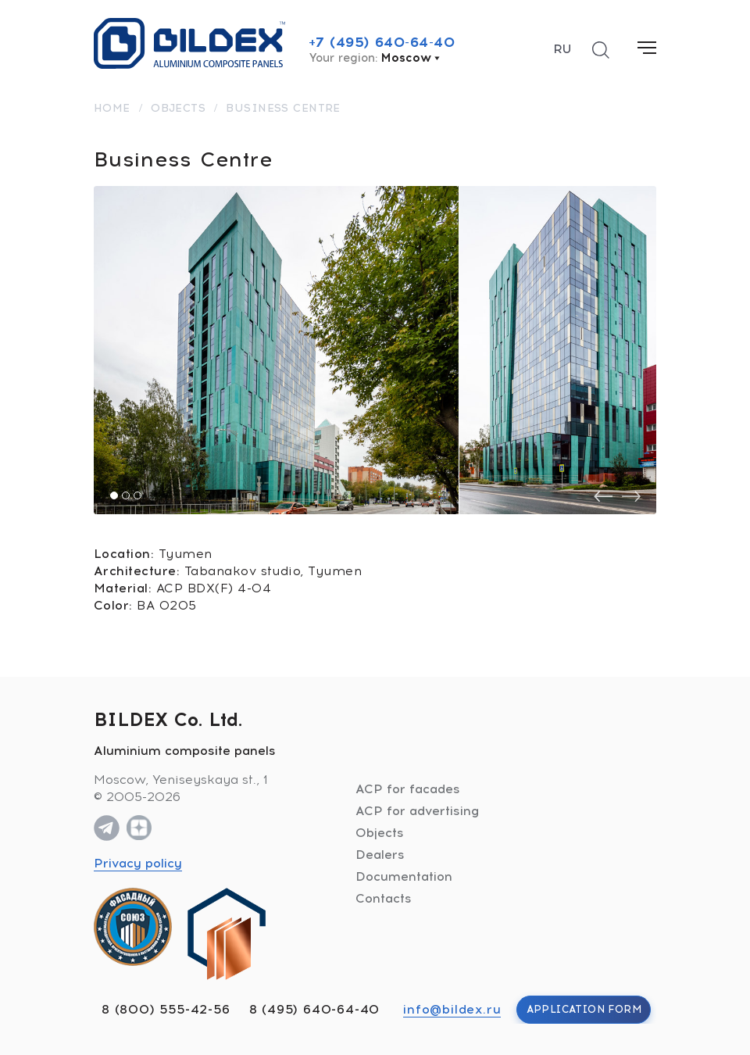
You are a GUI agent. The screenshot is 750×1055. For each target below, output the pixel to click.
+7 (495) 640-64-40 (382, 42)
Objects (379, 832)
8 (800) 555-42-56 (166, 1009)
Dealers (380, 854)
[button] (114, 495)
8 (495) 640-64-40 (314, 1009)
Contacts (383, 898)
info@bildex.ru (452, 1009)
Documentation (403, 876)
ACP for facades (407, 788)
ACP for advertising (417, 810)
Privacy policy (138, 863)
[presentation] (603, 496)
